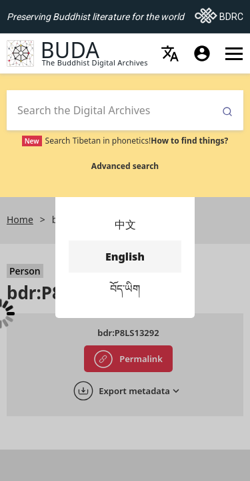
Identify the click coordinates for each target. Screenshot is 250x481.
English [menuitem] (125, 256)
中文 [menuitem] (125, 224)
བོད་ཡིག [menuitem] (125, 289)
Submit (227, 112)
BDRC (219, 12)
